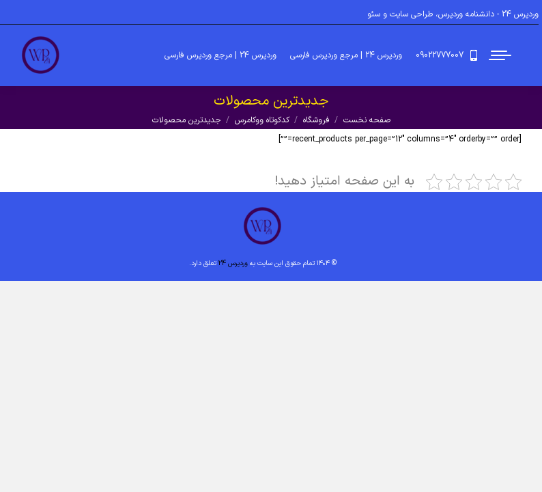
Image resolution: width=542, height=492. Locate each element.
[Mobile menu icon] (501, 55)
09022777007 (448, 55)
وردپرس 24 (233, 263)
